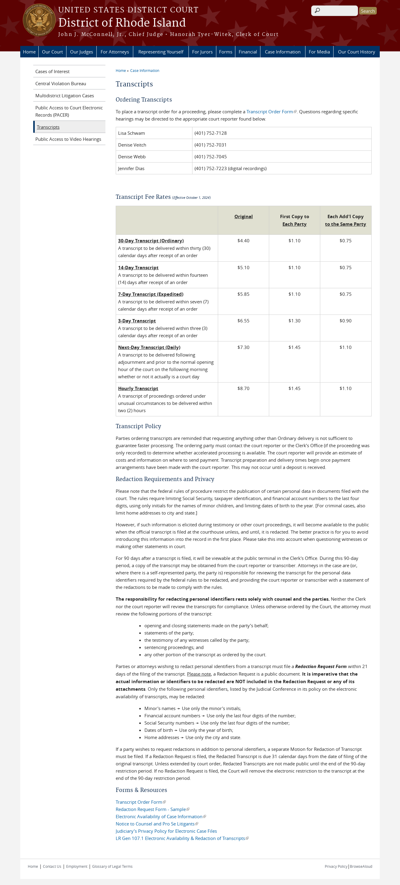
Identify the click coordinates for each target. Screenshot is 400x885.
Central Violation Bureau (60, 83)
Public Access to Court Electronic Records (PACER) (69, 111)
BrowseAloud (361, 866)
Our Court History (356, 52)
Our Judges (81, 52)
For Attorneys (115, 52)
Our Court (52, 52)
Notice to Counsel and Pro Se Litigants (157, 824)
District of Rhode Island (122, 23)
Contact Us (52, 866)
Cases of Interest (52, 71)
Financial (248, 52)
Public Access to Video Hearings (68, 139)
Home (29, 52)
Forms (225, 52)
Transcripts (48, 127)
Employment (76, 866)
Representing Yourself (160, 52)
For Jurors (202, 52)
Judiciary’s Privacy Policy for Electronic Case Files (166, 831)
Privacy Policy (336, 866)
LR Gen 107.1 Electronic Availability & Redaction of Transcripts (182, 838)
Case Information (283, 52)
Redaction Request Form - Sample (152, 809)
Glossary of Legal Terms (112, 866)
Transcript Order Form (272, 111)
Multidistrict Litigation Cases (64, 95)
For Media (319, 52)
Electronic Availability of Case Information (161, 816)
